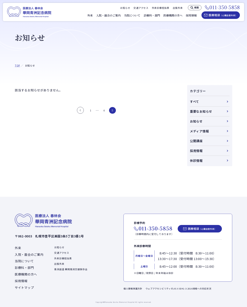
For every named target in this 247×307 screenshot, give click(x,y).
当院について (132, 15)
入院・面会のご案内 (108, 15)
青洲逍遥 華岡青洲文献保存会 (70, 269)
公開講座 (196, 141)
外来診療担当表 (160, 8)
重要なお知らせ (201, 111)
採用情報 (191, 15)
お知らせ (125, 8)
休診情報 (196, 160)
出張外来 (178, 8)
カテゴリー (198, 91)
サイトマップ (24, 287)
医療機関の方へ (172, 15)
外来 (90, 15)
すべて (194, 101)
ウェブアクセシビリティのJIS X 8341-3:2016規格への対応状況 (178, 288)
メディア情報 (199, 131)
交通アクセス (141, 8)
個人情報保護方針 (132, 288)
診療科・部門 (152, 15)
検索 (196, 7)
